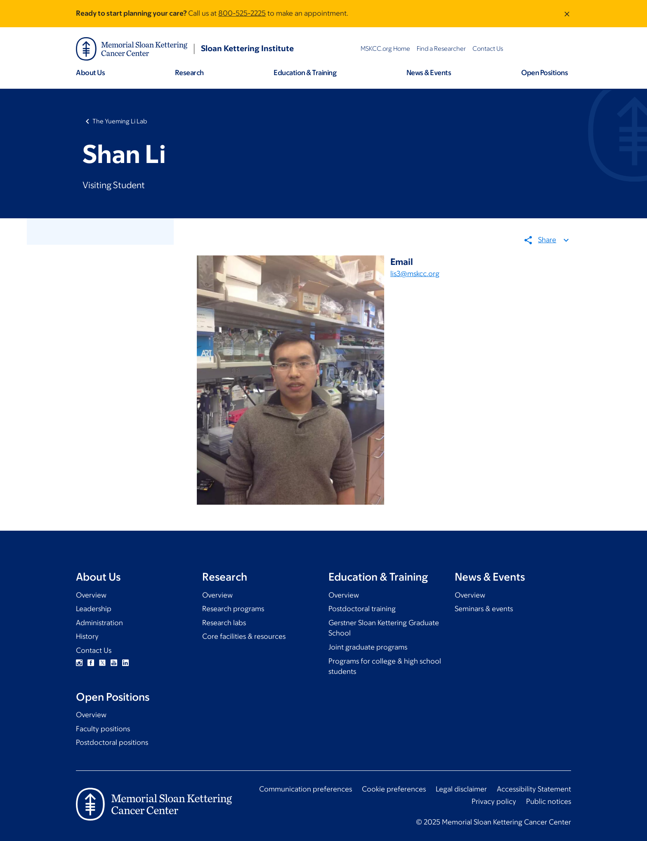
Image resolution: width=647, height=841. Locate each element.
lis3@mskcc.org (414, 273)
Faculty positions (103, 729)
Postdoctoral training (362, 609)
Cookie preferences (394, 789)
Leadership (93, 609)
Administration (99, 623)
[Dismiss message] (567, 13)
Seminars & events (484, 609)
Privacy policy (494, 801)
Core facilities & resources (244, 636)
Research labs (224, 623)
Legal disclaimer (461, 789)
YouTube (114, 662)
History (87, 636)
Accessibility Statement (534, 789)
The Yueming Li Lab (119, 121)
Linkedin (125, 662)
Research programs (233, 609)
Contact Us (93, 650)
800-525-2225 (242, 13)
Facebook (90, 662)
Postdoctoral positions (112, 742)
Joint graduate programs (367, 647)
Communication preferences (305, 789)
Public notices (548, 801)
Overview (91, 595)
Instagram (79, 662)
